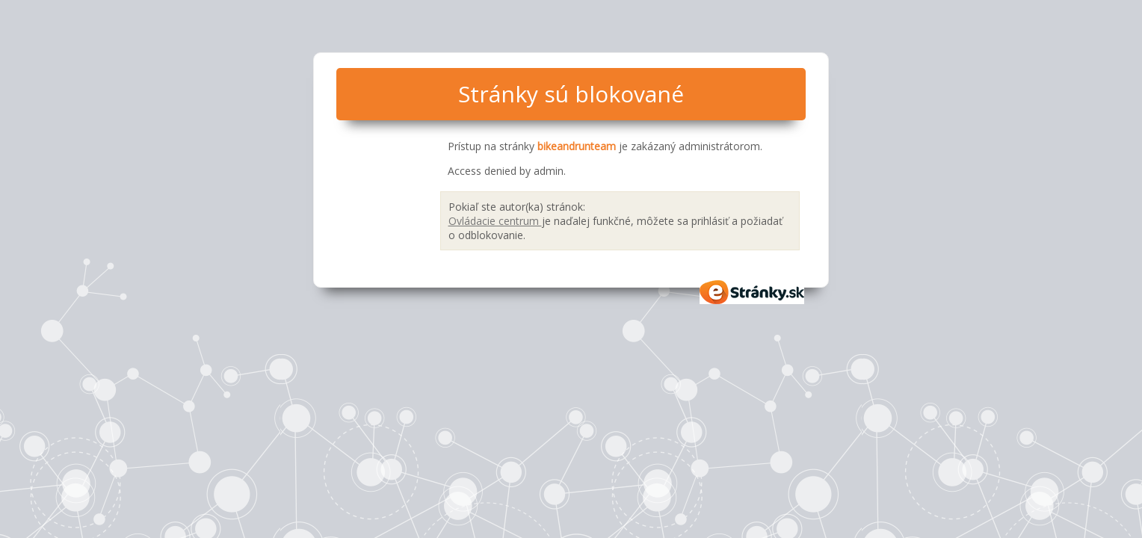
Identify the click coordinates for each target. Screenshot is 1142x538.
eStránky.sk (753, 292)
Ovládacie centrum (495, 221)
